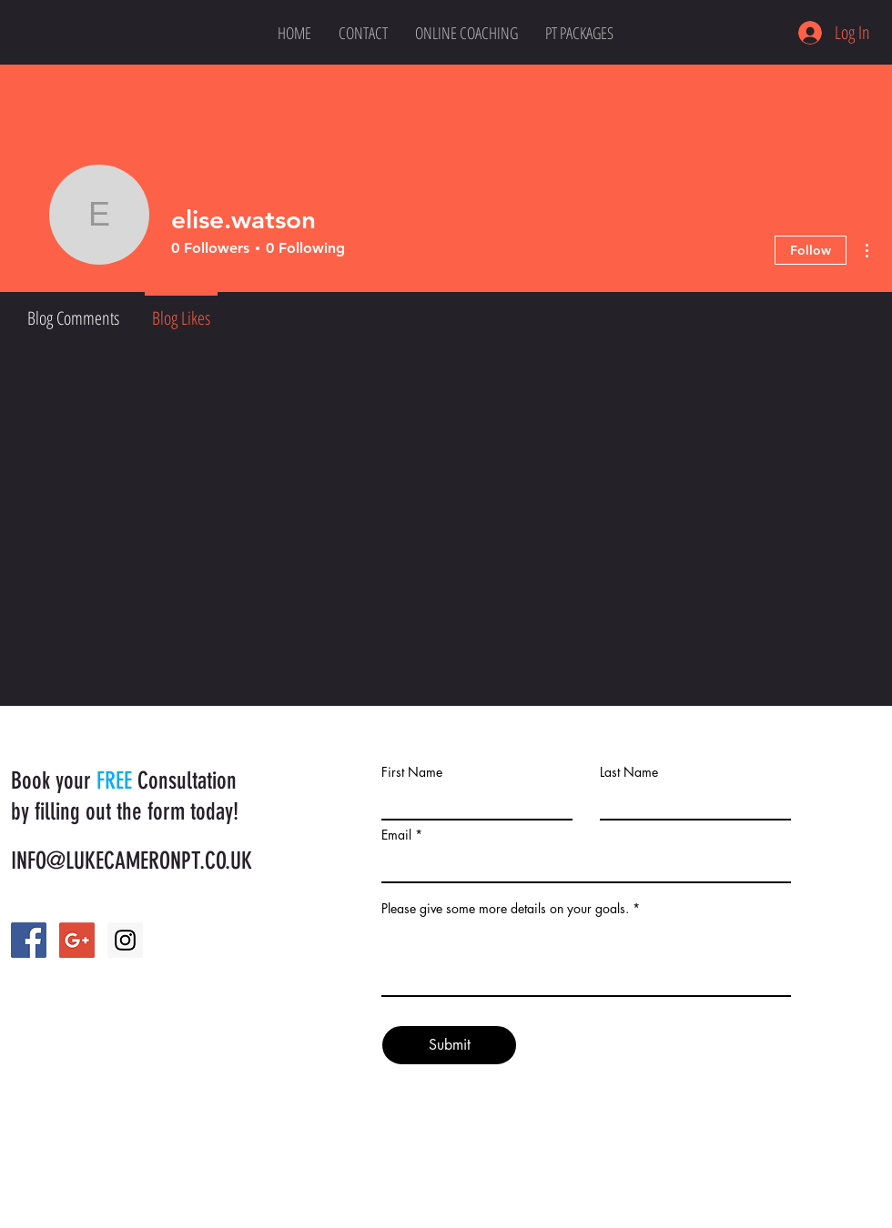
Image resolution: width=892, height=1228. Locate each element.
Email (396, 835)
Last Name (629, 772)
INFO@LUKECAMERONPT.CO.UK (131, 861)
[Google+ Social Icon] (77, 940)
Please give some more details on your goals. (505, 908)
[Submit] (449, 1045)
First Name (411, 772)
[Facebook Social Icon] (28, 940)
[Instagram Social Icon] (125, 940)
